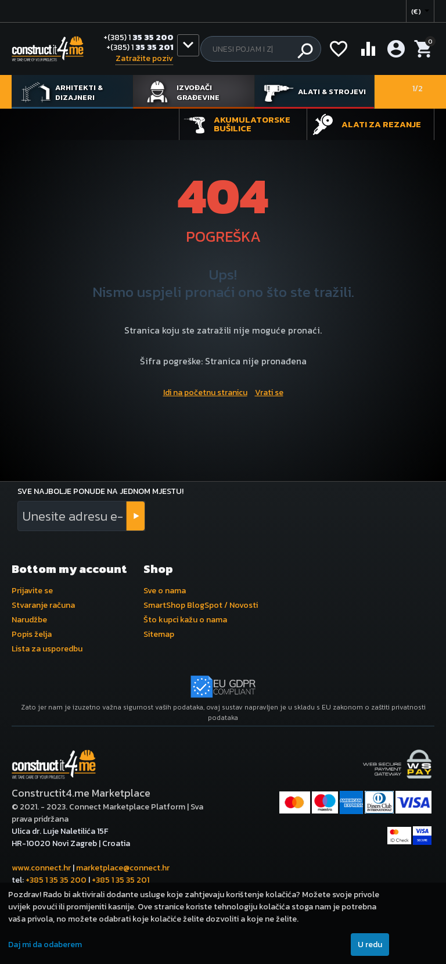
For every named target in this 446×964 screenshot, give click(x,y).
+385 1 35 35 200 (56, 880)
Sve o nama (164, 591)
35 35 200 (138, 38)
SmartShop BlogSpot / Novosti (200, 605)
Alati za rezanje (381, 124)
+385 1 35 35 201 (120, 880)
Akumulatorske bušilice (252, 124)
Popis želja (32, 634)
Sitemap (158, 634)
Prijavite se (32, 591)
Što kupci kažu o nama (185, 620)
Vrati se (269, 392)
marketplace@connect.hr (123, 868)
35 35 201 (140, 48)
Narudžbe (29, 620)
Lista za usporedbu (47, 649)
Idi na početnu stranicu (205, 392)
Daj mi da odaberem (45, 944)
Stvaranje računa (43, 605)
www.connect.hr (41, 868)
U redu (370, 944)
